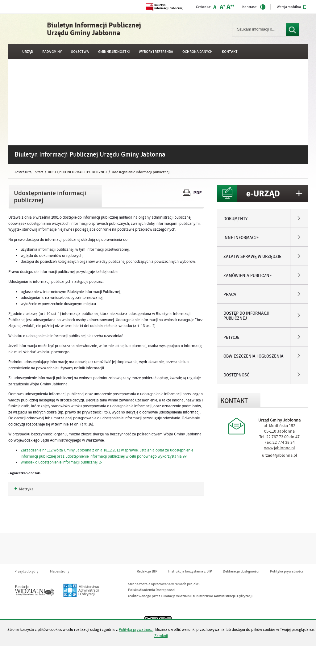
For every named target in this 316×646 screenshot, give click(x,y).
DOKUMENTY (235, 218)
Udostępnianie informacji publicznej (140, 172)
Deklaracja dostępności (241, 571)
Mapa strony (59, 571)
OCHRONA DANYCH (197, 51)
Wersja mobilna (291, 7)
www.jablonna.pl (279, 448)
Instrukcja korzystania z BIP (190, 571)
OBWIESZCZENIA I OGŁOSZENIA (253, 356)
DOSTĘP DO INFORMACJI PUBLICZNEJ (77, 172)
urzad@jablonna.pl (279, 455)
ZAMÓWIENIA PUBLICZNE (247, 275)
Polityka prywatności (286, 571)
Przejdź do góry (27, 571)
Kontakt (230, 51)
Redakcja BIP (147, 571)
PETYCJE (231, 337)
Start (39, 172)
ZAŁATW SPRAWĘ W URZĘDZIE (252, 256)
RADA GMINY (52, 51)
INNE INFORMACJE (241, 237)
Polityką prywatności (136, 629)
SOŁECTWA (80, 51)
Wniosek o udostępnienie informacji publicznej (59, 462)
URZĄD (27, 51)
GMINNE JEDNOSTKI (114, 51)
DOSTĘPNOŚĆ (236, 375)
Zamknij (161, 635)
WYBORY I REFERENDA (156, 51)
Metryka (24, 489)
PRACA (229, 294)
